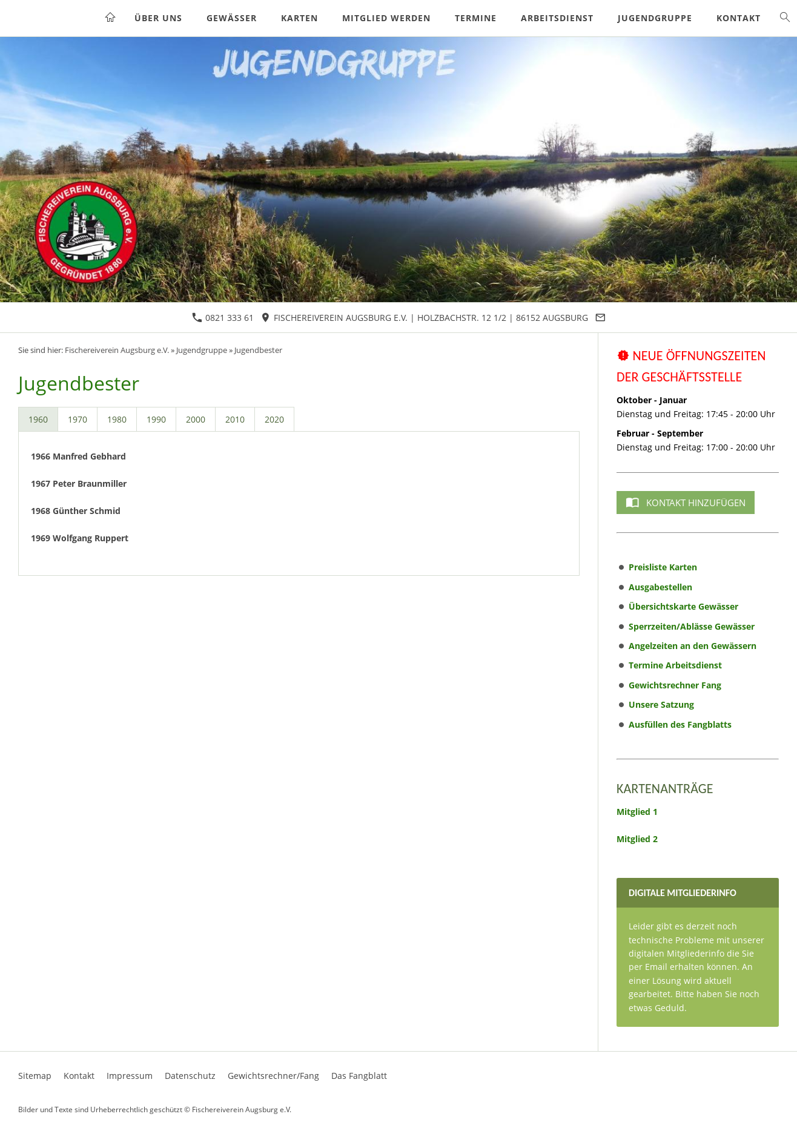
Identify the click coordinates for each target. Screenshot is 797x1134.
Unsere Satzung (661, 704)
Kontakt (79, 1075)
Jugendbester (258, 350)
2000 (195, 419)
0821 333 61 (223, 317)
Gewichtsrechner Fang (675, 685)
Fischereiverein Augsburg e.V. (117, 350)
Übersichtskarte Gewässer (683, 606)
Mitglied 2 (637, 839)
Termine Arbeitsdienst (675, 665)
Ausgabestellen (660, 587)
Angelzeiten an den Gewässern (692, 645)
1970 (77, 419)
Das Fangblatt (359, 1075)
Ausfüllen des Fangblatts (680, 724)
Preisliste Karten (663, 567)
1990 (156, 419)
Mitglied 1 (637, 811)
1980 (117, 419)
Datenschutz (190, 1075)
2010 (235, 419)
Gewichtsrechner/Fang (273, 1075)
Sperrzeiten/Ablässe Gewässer (692, 626)
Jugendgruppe (201, 350)
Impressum (130, 1075)
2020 (274, 419)
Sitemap (34, 1075)
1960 (38, 419)
